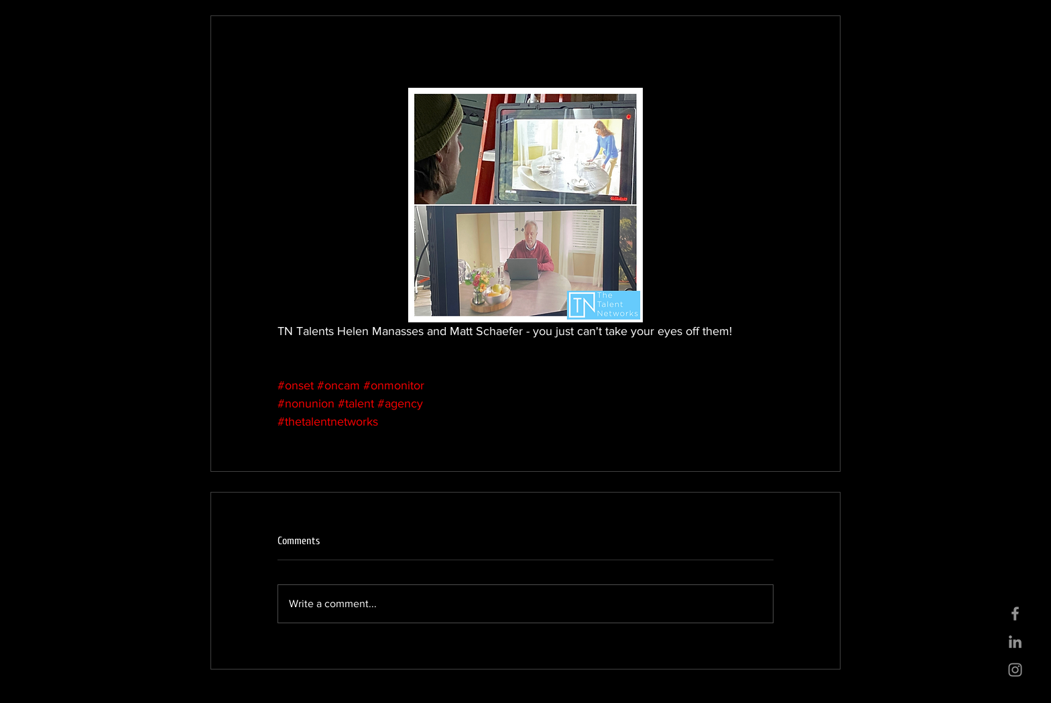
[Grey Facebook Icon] (1015, 613)
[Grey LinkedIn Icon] (1015, 642)
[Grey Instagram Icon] (1015, 670)
